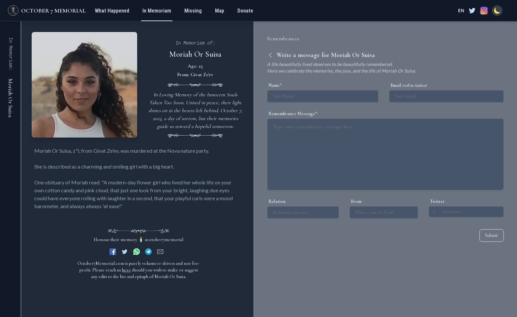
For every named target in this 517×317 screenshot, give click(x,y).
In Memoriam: (10, 54)
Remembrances (283, 38)
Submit (491, 235)
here (126, 270)
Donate (245, 11)
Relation (277, 201)
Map (219, 11)
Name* (275, 85)
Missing (193, 11)
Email (408, 85)
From (356, 201)
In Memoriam (156, 11)
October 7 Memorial (53, 10)
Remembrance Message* (292, 113)
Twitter (437, 201)
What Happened (112, 11)
